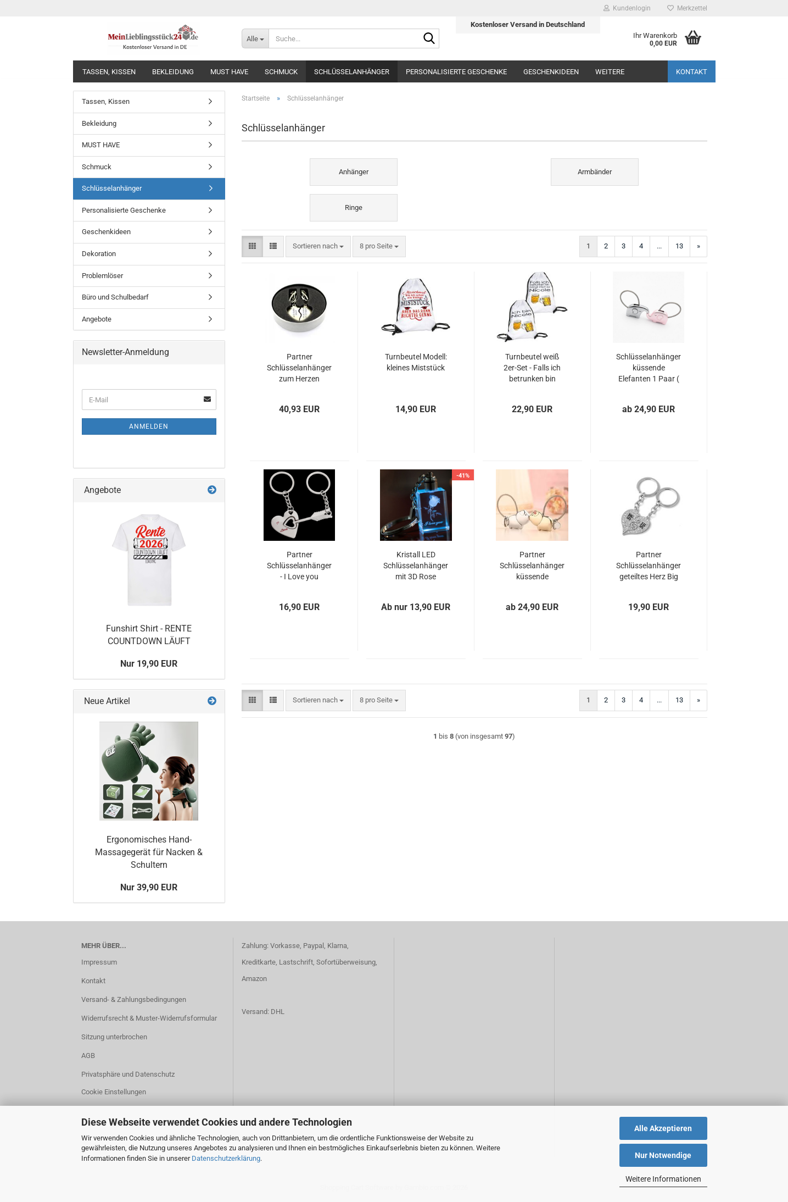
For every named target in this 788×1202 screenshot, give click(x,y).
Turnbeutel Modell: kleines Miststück (416, 362)
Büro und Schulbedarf (115, 297)
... (659, 246)
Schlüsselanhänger (351, 72)
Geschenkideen (551, 72)
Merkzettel (687, 8)
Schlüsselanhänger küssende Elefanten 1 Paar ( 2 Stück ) (648, 368)
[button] (252, 246)
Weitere (609, 72)
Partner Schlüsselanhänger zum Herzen (299, 367)
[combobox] (318, 246)
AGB (88, 1055)
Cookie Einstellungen (113, 1092)
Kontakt (691, 72)
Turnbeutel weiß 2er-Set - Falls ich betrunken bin (532, 367)
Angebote (96, 319)
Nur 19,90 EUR (148, 663)
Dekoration (99, 254)
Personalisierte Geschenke (456, 72)
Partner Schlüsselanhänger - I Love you (299, 565)
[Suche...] (255, 38)
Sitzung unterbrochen (114, 1037)
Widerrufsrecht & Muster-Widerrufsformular (149, 1018)
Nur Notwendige (663, 1155)
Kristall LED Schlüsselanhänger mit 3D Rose (415, 565)
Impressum (99, 962)
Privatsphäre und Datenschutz (128, 1074)
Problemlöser (102, 276)
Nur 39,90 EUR (148, 887)
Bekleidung (173, 72)
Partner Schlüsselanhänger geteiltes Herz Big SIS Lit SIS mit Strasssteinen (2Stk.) (648, 566)
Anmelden (149, 426)
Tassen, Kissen (109, 72)
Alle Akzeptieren (663, 1128)
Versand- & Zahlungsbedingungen (133, 999)
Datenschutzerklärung (226, 1158)
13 (679, 246)
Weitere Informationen (663, 1179)
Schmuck (281, 72)
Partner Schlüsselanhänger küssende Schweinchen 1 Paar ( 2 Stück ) (532, 566)
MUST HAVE (229, 72)
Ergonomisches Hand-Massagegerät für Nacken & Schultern (149, 852)
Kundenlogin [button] (627, 8)
